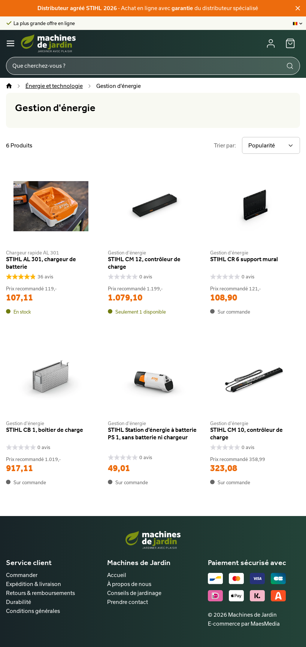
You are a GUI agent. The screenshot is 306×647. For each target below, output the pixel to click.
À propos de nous (129, 584)
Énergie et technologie (54, 86)
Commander (21, 575)
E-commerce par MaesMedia (244, 623)
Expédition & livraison (33, 584)
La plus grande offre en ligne (44, 23)
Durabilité (18, 602)
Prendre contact (127, 602)
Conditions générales (33, 611)
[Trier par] (271, 145)
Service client (29, 562)
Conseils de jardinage (134, 593)
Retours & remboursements (40, 593)
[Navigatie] (10, 43)
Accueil (116, 575)
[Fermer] (298, 8)
